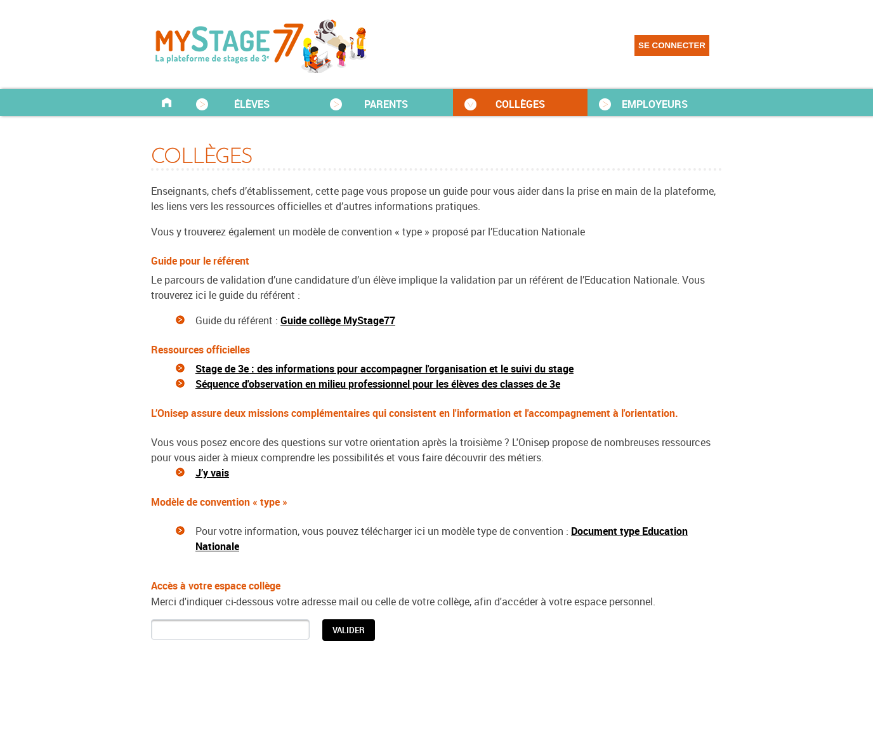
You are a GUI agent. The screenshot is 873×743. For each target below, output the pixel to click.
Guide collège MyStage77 (337, 320)
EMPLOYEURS (655, 104)
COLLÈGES (520, 104)
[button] (348, 630)
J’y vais (212, 473)
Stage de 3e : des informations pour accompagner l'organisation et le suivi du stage (384, 369)
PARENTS (386, 104)
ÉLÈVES (252, 104)
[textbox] (230, 629)
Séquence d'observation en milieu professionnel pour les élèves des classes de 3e (377, 384)
